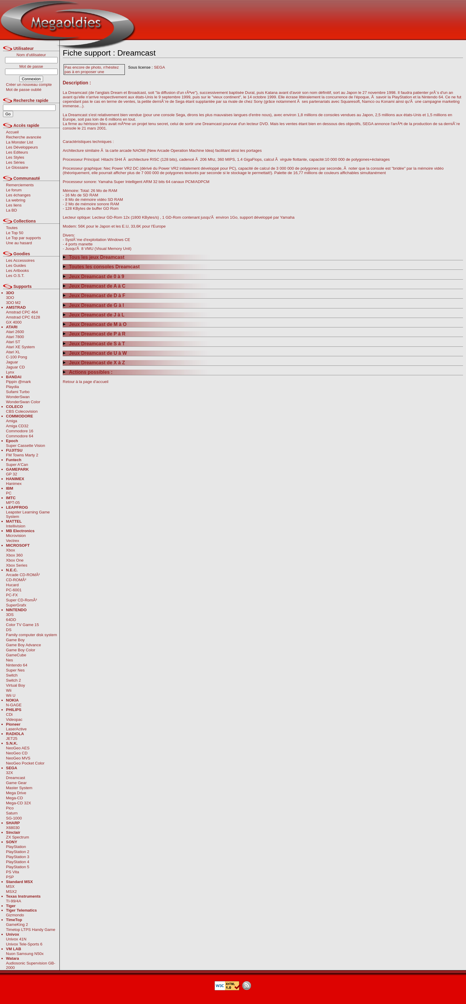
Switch (12, 675)
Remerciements (20, 185)
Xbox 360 (14, 555)
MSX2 (11, 891)
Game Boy (15, 640)
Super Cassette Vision (25, 445)
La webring (15, 200)
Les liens (14, 205)
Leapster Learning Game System (28, 514)
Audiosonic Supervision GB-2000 (30, 965)
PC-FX (12, 595)
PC (9, 493)
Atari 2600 (15, 332)
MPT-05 (13, 502)
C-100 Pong (16, 357)
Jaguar (12, 362)
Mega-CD (14, 798)
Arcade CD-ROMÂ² (23, 575)
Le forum (14, 190)
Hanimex (14, 483)
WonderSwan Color (23, 402)
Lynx (10, 372)
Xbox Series (16, 565)
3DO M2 (13, 302)
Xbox (10, 550)
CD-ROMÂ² (16, 580)
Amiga (11, 421)
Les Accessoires (20, 260)
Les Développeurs (22, 147)
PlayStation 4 (17, 862)
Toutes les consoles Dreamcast (101, 266)
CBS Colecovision (22, 411)
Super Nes (15, 670)
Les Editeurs (17, 152)
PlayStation (16, 846)
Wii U (10, 695)
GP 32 (11, 474)
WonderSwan (18, 397)
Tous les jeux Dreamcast (93, 257)
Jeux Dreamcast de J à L (94, 314)
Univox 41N (16, 939)
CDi (9, 714)
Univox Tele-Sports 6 (24, 944)
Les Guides (16, 265)
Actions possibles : (88, 372)
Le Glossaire (17, 167)
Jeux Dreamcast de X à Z (94, 362)
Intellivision (15, 526)
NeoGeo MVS (18, 758)
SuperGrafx (16, 605)
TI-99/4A (13, 901)
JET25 (12, 738)
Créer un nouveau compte (29, 84)
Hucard (12, 585)
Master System (19, 788)
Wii (9, 690)
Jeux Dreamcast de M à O (95, 324)
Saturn (12, 813)
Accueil (12, 132)
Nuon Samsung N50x (25, 953)
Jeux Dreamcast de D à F (94, 295)
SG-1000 (14, 818)
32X (9, 772)
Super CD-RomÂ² (21, 600)
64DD (11, 619)
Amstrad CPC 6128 (23, 317)
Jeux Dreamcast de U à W (95, 353)
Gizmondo (15, 915)
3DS (10, 614)
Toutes (12, 228)
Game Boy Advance (23, 645)
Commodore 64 (19, 436)
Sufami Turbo (17, 392)
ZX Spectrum (17, 837)
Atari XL (13, 352)
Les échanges (18, 195)
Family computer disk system (31, 635)
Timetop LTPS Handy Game (30, 929)
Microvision (16, 535)
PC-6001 (14, 590)
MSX (10, 886)
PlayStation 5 (17, 867)
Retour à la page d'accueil (85, 381)
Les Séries (15, 162)
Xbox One (14, 560)
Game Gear (16, 783)
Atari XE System (20, 347)
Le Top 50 (14, 233)
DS (9, 630)
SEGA (159, 67)
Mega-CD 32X (18, 803)
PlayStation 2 (17, 851)
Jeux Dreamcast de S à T (94, 343)
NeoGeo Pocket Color (25, 763)
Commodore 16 (19, 431)
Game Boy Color (20, 650)
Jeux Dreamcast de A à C (94, 286)
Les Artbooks (17, 270)
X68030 (13, 827)
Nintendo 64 (16, 665)
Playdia (12, 386)
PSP (10, 877)
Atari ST (13, 342)
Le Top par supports (23, 238)
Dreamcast (15, 778)
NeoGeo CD (17, 753)
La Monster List (19, 142)
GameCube (16, 655)
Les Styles (15, 157)
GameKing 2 (17, 924)
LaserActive (16, 729)
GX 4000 (14, 322)
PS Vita (12, 872)
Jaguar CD (15, 367)
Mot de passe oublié (23, 89)
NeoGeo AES (17, 748)
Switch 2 (13, 680)
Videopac (14, 719)
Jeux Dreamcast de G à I (93, 305)
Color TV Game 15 (22, 624)
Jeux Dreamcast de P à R (94, 333)
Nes (9, 660)
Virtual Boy (15, 685)
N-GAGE (14, 705)
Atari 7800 (15, 337)
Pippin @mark (18, 381)
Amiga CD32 (17, 426)
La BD (11, 210)
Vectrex (12, 540)
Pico (10, 808)
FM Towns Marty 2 (22, 455)
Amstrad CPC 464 (22, 312)
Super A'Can (17, 464)
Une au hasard (19, 243)
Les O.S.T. (15, 275)
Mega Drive (16, 793)
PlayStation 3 (17, 857)
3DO (10, 297)
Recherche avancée (23, 137)
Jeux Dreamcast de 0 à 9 (93, 276)
